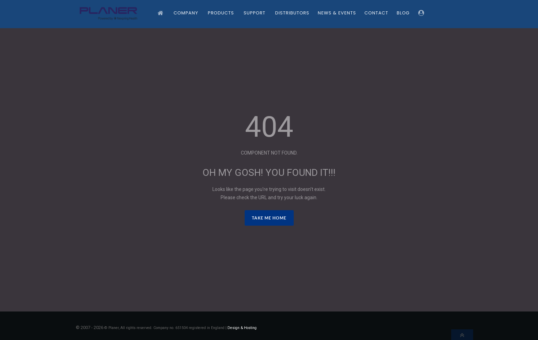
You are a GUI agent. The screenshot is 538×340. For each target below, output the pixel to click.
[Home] (161, 13)
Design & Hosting (242, 328)
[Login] (422, 13)
